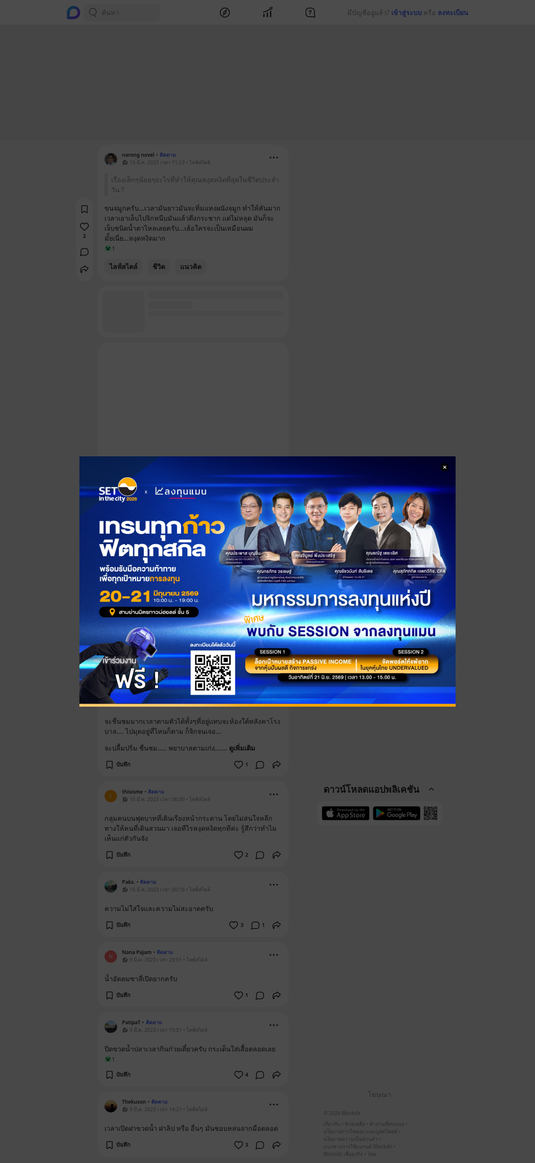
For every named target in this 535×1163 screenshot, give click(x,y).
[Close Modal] (445, 467)
